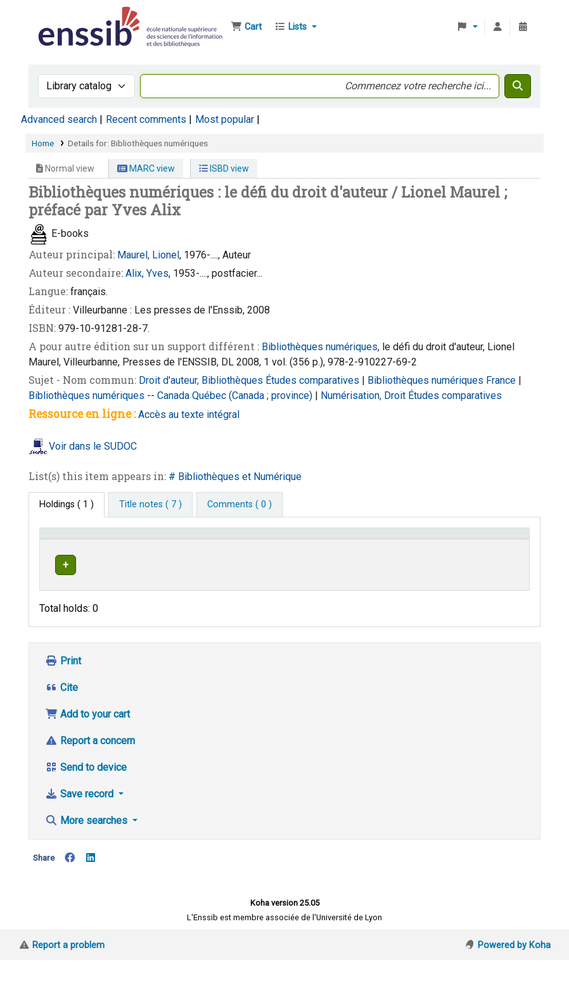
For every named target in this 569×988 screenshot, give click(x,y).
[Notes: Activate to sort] (480, 545)
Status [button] (396, 551)
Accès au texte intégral (189, 414)
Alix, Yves (147, 273)
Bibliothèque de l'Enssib (67, 17)
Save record (80, 822)
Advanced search (59, 119)
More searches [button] (87, 848)
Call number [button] (318, 551)
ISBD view (224, 168)
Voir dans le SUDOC (93, 446)
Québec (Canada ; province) (253, 396)
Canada (174, 396)
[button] (246, 27)
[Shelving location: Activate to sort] (243, 545)
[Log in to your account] (497, 27)
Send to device (86, 795)
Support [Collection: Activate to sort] (141, 551)
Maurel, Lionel (148, 255)
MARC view (146, 168)
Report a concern (90, 769)
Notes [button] (447, 551)
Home (43, 143)
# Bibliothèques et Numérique (235, 477)
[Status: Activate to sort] (404, 545)
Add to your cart (87, 742)
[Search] (517, 86)
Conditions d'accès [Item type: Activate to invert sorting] (67, 545)
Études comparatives (313, 380)
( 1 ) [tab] (66, 504)
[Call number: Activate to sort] (333, 545)
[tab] (150, 504)
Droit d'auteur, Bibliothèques (202, 380)
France (502, 380)
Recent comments (146, 119)
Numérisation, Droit (364, 396)
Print (63, 689)
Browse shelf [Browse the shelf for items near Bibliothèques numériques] (324, 587)
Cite (61, 715)
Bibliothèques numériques (320, 347)
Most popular (224, 119)
